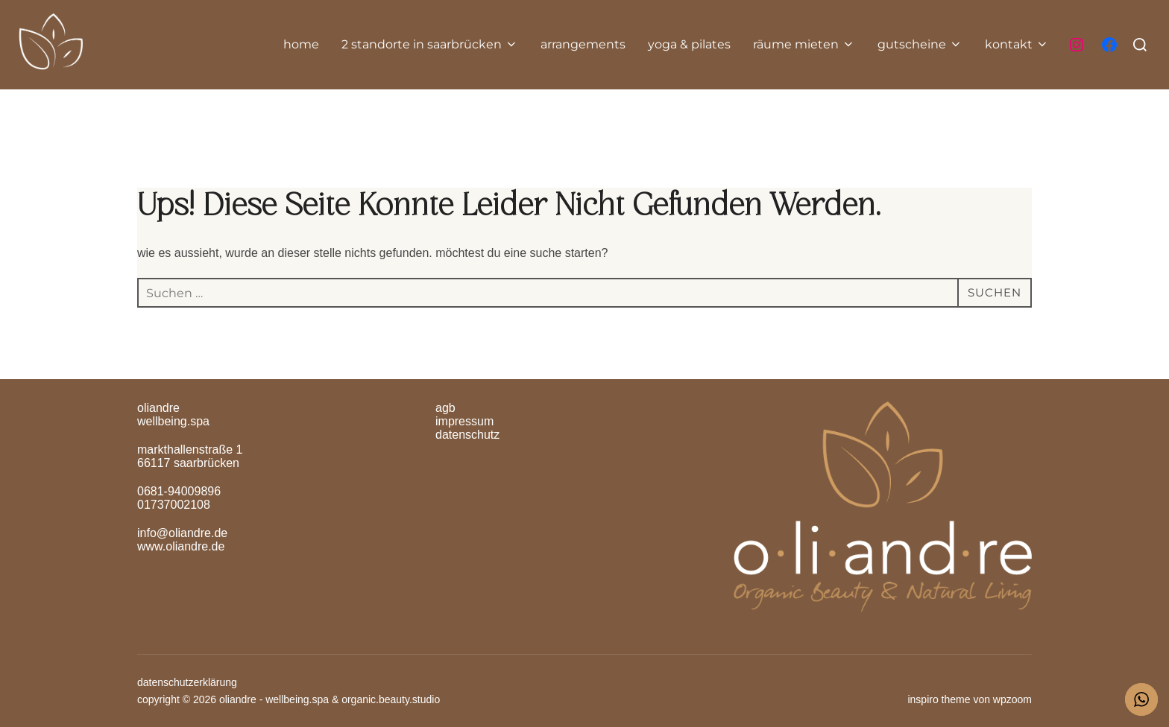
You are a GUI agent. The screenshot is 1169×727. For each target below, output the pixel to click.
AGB (445, 407)
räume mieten (804, 44)
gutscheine (919, 44)
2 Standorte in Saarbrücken (429, 44)
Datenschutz (467, 434)
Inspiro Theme (938, 699)
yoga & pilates (689, 44)
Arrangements (583, 44)
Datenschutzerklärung (187, 682)
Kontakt (1017, 44)
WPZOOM (1012, 699)
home (301, 44)
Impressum (464, 421)
